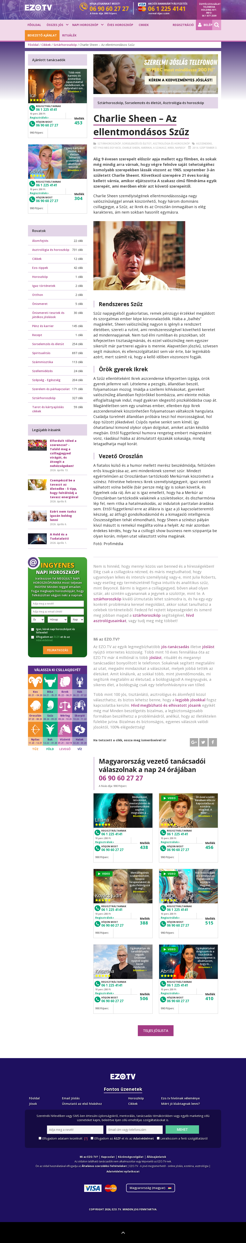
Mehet (182, 1129)
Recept (37, 335)
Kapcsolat (108, 1157)
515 (209, 922)
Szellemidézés (42, 371)
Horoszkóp (40, 277)
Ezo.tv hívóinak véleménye (180, 1098)
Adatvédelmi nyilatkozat (123, 1171)
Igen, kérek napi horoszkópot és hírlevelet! (53, 631)
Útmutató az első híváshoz (82, 1104)
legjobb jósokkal (190, 699)
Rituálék (69, 35)
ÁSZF (56, 637)
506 (144, 998)
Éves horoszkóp (120, 25)
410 (209, 998)
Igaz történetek (43, 286)
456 (209, 847)
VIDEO (170, 798)
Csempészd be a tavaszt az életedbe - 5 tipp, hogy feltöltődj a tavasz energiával (64, 488)
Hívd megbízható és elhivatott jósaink (166, 705)
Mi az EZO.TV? (89, 1157)
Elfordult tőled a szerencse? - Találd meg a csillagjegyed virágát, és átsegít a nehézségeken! (63, 453)
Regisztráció (183, 25)
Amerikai (146, 148)
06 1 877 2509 (209, 15)
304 (78, 198)
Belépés (205, 25)
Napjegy (180, 148)
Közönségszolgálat (130, 1157)
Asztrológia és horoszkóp (171, 143)
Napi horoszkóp (85, 25)
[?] (86, 1138)
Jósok (33, 1104)
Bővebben (140, 816)
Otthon (37, 295)
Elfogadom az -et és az (50, 638)
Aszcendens (204, 143)
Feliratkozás (57, 650)
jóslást (208, 646)
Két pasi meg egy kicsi (107, 148)
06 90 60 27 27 (121, 778)
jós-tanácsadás (175, 646)
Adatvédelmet (44, 640)
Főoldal (34, 25)
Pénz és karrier (43, 326)
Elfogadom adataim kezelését (65, 1138)
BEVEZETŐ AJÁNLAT (42, 35)
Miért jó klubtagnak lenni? (180, 1104)
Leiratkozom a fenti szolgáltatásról (184, 1138)
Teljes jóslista (155, 1030)
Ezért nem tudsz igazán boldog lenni (63, 515)
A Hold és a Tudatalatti (59, 536)
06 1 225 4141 (112, 834)
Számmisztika (42, 362)
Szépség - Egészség (46, 380)
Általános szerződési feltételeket (104, 1166)
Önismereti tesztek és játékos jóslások (48, 315)
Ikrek (171, 148)
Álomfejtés (40, 241)
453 (78, 122)
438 (144, 847)
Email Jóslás (71, 1098)
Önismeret (40, 304)
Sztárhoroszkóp (65, 45)
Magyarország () (150, 1188)
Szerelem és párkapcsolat (51, 389)
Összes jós (55, 25)
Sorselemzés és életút (137, 143)
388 (144, 922)
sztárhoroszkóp (107, 598)
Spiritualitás (41, 353)
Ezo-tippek (40, 268)
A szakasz (159, 148)
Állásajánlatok (156, 1157)
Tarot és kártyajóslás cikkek (48, 409)
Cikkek (144, 25)
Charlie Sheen (131, 148)
